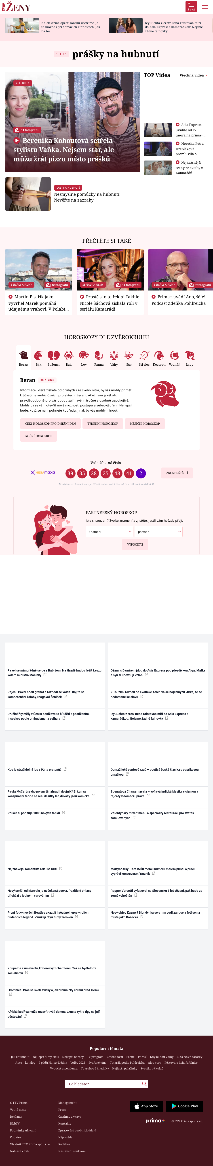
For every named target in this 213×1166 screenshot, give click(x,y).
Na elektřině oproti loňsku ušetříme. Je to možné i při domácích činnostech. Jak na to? (70, 27)
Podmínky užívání (23, 1130)
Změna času (115, 1057)
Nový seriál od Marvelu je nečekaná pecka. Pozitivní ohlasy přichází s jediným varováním (49, 893)
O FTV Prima (18, 1103)
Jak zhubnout (20, 1057)
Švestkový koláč (152, 1068)
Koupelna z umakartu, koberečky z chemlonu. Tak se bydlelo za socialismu (52, 970)
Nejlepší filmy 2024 (46, 1057)
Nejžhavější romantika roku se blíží (35, 869)
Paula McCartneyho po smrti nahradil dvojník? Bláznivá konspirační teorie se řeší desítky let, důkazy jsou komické (51, 794)
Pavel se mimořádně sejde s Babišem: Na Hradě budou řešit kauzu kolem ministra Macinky (54, 673)
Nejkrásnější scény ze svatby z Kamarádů (189, 167)
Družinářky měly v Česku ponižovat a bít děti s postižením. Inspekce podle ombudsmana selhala (49, 716)
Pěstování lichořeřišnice (181, 1063)
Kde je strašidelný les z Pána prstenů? (37, 769)
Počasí (142, 1057)
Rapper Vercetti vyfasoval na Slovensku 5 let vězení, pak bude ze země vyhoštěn (156, 893)
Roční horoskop (38, 436)
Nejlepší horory (73, 1057)
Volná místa (18, 1110)
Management (67, 1103)
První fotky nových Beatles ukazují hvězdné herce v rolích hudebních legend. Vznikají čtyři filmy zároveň (48, 915)
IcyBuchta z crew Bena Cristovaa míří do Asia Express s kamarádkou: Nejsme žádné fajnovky (174, 27)
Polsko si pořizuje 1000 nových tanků (36, 813)
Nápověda (65, 1137)
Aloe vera (154, 1063)
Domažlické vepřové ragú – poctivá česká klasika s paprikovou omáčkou (155, 772)
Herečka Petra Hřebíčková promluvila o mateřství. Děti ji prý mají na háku (190, 153)
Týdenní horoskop (102, 424)
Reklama (16, 1116)
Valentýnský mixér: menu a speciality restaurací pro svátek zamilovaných (152, 815)
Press (62, 1110)
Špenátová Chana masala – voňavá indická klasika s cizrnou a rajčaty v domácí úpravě (154, 794)
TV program (95, 1057)
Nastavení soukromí (72, 1151)
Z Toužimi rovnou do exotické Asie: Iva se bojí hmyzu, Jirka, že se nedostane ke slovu (156, 694)
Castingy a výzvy (69, 1116)
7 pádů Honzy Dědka (53, 1063)
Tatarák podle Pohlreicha (127, 1063)
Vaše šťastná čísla (106, 462)
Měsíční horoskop (145, 424)
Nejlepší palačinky (124, 1068)
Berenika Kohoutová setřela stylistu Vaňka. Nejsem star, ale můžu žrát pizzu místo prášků (63, 149)
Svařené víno (98, 1063)
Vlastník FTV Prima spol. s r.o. (30, 1144)
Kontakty (64, 1123)
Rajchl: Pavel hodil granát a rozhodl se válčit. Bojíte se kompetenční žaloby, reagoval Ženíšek (46, 694)
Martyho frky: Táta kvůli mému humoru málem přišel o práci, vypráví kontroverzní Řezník (153, 871)
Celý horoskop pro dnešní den (50, 424)
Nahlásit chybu (20, 1151)
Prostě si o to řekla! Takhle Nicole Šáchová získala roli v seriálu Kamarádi (109, 303)
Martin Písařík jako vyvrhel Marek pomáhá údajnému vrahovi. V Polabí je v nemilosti (36, 305)
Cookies (15, 1137)
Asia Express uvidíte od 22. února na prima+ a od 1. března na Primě (190, 134)
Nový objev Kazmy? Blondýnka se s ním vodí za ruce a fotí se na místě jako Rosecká (155, 915)
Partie (130, 1057)
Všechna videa (192, 75)
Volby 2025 (77, 1063)
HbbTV (15, 1123)
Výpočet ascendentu (64, 1068)
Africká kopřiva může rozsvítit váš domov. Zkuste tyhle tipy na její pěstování (54, 1014)
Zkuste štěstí (177, 473)
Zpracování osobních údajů (77, 1130)
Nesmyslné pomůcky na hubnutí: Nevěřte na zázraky (87, 197)
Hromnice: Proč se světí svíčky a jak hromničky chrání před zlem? (53, 992)
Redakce (64, 1144)
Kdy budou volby (161, 1057)
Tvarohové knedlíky (95, 1068)
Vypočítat (132, 542)
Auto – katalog (25, 1063)
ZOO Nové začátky (189, 1057)
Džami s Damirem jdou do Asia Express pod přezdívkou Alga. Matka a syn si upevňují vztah (158, 673)
